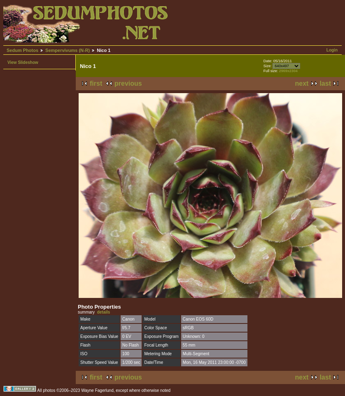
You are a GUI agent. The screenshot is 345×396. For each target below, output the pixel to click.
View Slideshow (22, 62)
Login (332, 50)
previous (128, 83)
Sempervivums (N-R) (67, 50)
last (325, 83)
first (96, 83)
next (302, 83)
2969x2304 (288, 71)
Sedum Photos (22, 50)
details (103, 312)
